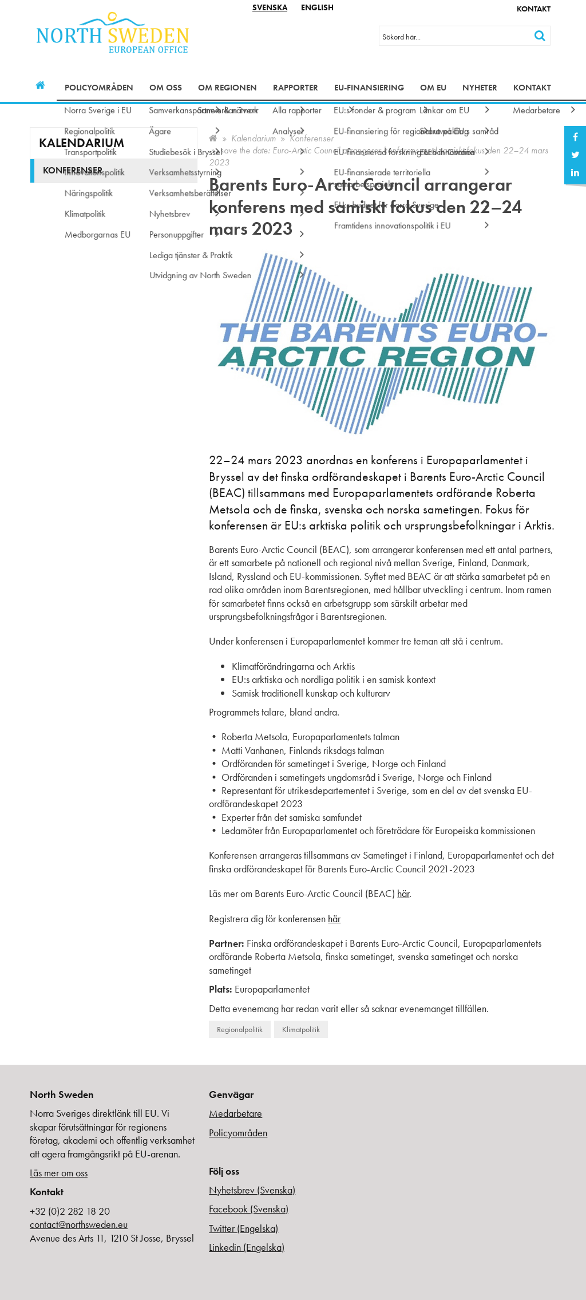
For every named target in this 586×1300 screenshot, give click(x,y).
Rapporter (295, 87)
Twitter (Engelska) (243, 1228)
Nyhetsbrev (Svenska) (252, 1189)
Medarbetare (235, 1113)
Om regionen (227, 87)
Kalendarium (253, 138)
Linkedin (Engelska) (246, 1247)
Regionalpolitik (240, 1029)
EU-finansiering (369, 87)
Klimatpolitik (301, 1029)
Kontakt (534, 8)
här (403, 893)
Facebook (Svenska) (248, 1208)
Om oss (165, 87)
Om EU (433, 87)
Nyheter (479, 87)
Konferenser (312, 138)
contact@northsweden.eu (79, 1224)
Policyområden (99, 87)
